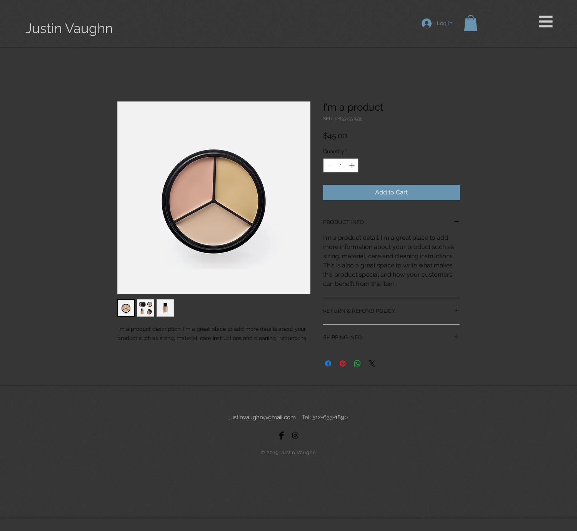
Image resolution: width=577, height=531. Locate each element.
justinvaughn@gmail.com (262, 417)
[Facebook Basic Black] (281, 435)
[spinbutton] (341, 165)
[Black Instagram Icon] (295, 435)
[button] (546, 21)
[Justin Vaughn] (69, 28)
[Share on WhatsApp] (357, 363)
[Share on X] (372, 363)
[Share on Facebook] (328, 363)
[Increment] (352, 165)
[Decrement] (329, 165)
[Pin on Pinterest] (342, 363)
